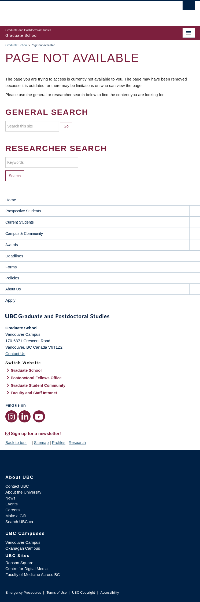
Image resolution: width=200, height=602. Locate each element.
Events (11, 504)
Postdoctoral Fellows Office (36, 378)
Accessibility (109, 592)
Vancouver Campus (22, 542)
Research (77, 442)
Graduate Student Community (38, 385)
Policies (12, 278)
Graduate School (16, 45)
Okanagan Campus (22, 548)
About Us (13, 289)
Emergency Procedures (23, 592)
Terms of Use (56, 592)
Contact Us (15, 353)
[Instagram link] (11, 416)
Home (10, 200)
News (10, 498)
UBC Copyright (83, 592)
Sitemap (41, 442)
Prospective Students (23, 211)
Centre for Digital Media (26, 568)
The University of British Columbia (71, 11)
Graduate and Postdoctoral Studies (100, 317)
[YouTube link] (39, 416)
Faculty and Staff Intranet (34, 393)
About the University (23, 492)
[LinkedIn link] (24, 416)
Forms (11, 267)
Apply (10, 300)
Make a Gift (15, 515)
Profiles (58, 442)
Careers (12, 510)
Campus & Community (24, 233)
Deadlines (14, 256)
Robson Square (19, 562)
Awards (11, 245)
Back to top (18, 442)
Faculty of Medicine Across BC (32, 574)
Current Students (19, 222)
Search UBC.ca (19, 521)
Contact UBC (17, 486)
